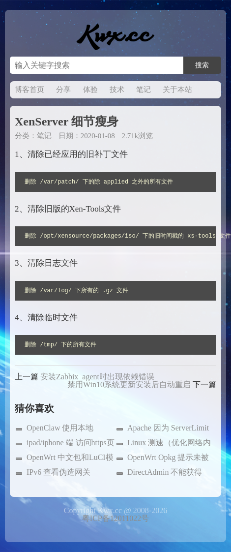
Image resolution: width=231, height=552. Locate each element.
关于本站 (177, 89)
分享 (63, 89)
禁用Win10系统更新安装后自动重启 (129, 384)
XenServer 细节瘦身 (66, 121)
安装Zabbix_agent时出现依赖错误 (97, 376)
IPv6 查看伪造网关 (58, 472)
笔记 (143, 89)
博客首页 (29, 89)
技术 (117, 89)
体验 (90, 89)
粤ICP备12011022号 (115, 518)
